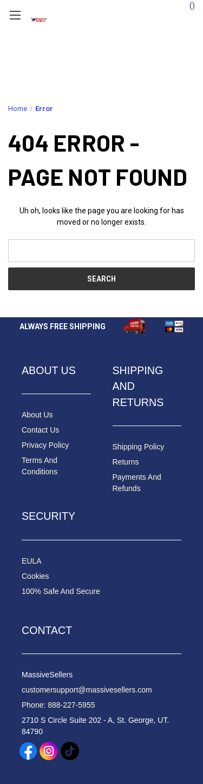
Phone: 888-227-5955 (58, 705)
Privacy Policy (45, 445)
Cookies (35, 576)
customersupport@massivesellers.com (87, 689)
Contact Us (40, 430)
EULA (32, 561)
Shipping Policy (139, 446)
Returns (126, 462)
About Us (37, 414)
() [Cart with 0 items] (187, 5)
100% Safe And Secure (61, 591)
